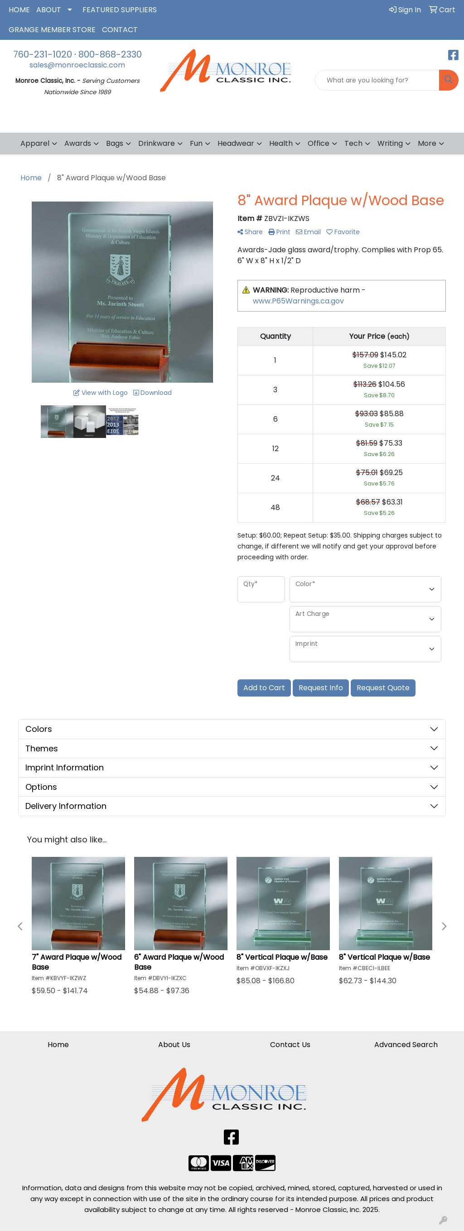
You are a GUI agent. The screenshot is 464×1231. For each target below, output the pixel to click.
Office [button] (318, 143)
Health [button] (281, 143)
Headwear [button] (236, 143)
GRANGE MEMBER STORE (52, 29)
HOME (19, 10)
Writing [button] (390, 143)
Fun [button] (196, 143)
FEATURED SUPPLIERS (119, 10)
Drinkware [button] (156, 143)
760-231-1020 (42, 54)
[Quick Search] (377, 80)
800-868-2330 (110, 54)
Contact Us (290, 1044)
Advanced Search (406, 1044)
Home (58, 1044)
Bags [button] (114, 143)
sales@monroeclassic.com (77, 65)
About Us (174, 1044)
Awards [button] (77, 143)
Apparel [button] (34, 143)
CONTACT (120, 29)
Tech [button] (353, 143)
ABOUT (48, 10)
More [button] (427, 143)
